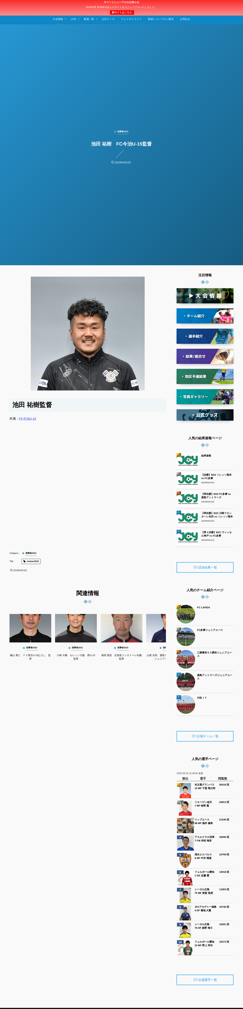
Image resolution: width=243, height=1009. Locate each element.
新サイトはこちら (122, 12)
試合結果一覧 (207, 567)
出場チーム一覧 (208, 736)
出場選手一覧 (207, 980)
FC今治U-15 (27, 418)
